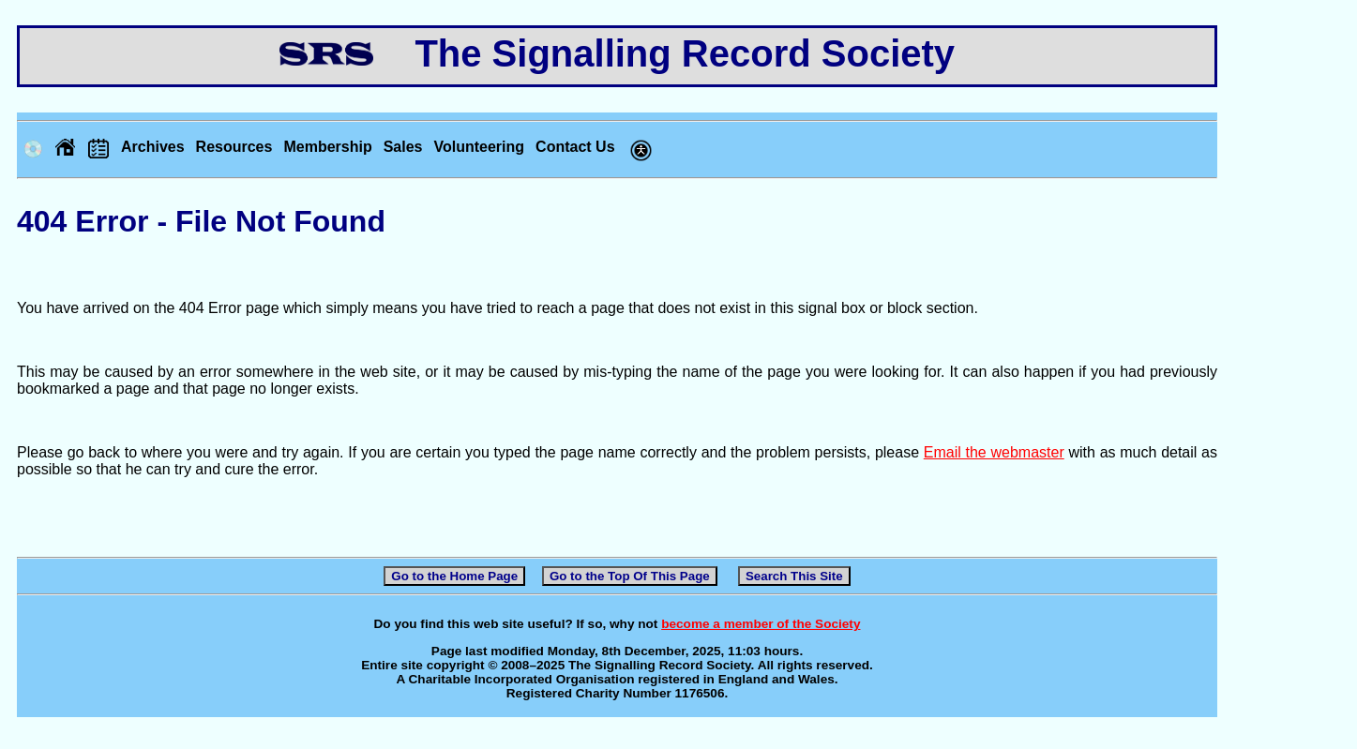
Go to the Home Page (454, 576)
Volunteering (478, 147)
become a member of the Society (760, 624)
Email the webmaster (994, 452)
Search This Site (794, 576)
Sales (403, 147)
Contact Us (574, 147)
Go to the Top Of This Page (630, 576)
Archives (153, 147)
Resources (234, 147)
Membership (327, 147)
